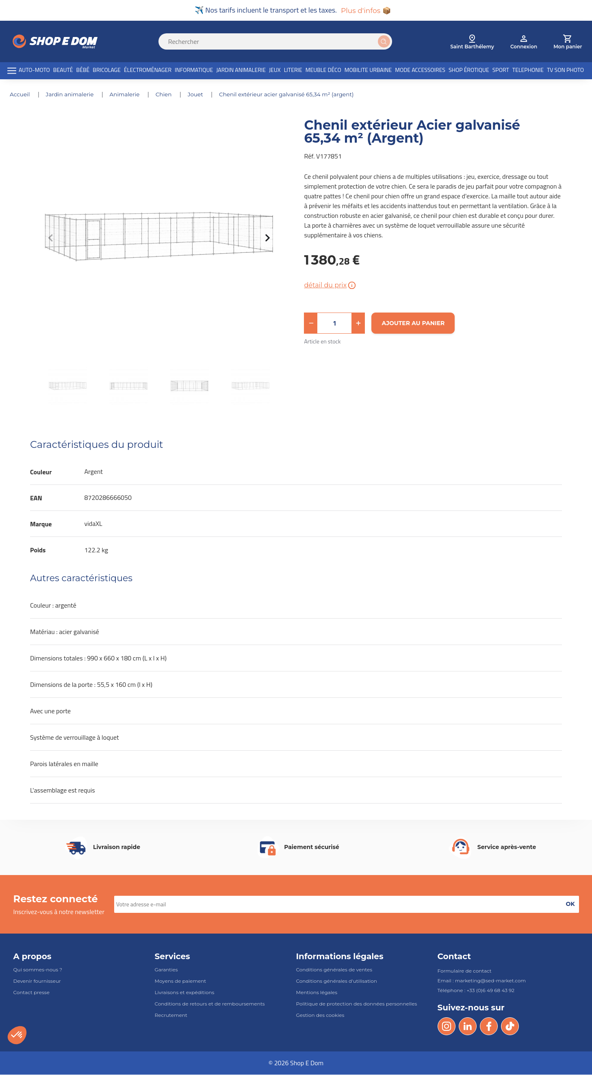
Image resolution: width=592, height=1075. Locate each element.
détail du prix (330, 285)
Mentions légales (317, 993)
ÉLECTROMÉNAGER (147, 70)
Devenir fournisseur (37, 981)
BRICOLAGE (107, 70)
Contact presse (31, 993)
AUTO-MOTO (34, 70)
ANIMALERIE (128, 95)
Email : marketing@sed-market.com (482, 981)
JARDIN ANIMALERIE (241, 70)
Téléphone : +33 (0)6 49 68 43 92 (476, 991)
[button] (310, 323)
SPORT (500, 70)
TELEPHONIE (528, 70)
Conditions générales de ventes (334, 970)
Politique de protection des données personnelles (356, 1004)
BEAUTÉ (63, 70)
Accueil (21, 95)
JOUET (200, 95)
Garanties (166, 970)
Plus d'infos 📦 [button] (366, 10)
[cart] (567, 42)
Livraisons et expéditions (185, 993)
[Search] (280, 42)
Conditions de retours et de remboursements (210, 1004)
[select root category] (472, 42)
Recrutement (171, 1016)
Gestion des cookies (320, 1016)
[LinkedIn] (468, 1027)
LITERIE (293, 70)
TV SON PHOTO (565, 70)
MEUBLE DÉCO (323, 70)
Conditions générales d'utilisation (336, 981)
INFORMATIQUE (194, 70)
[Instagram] (446, 1027)
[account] (523, 42)
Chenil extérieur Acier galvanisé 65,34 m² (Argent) (292, 95)
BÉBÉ (83, 70)
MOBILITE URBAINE (368, 70)
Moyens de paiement (180, 981)
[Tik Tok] (510, 1027)
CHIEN (168, 95)
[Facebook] (489, 1027)
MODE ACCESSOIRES (420, 70)
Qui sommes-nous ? (38, 970)
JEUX (275, 70)
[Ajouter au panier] (413, 323)
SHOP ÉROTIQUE (469, 70)
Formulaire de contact (465, 971)
